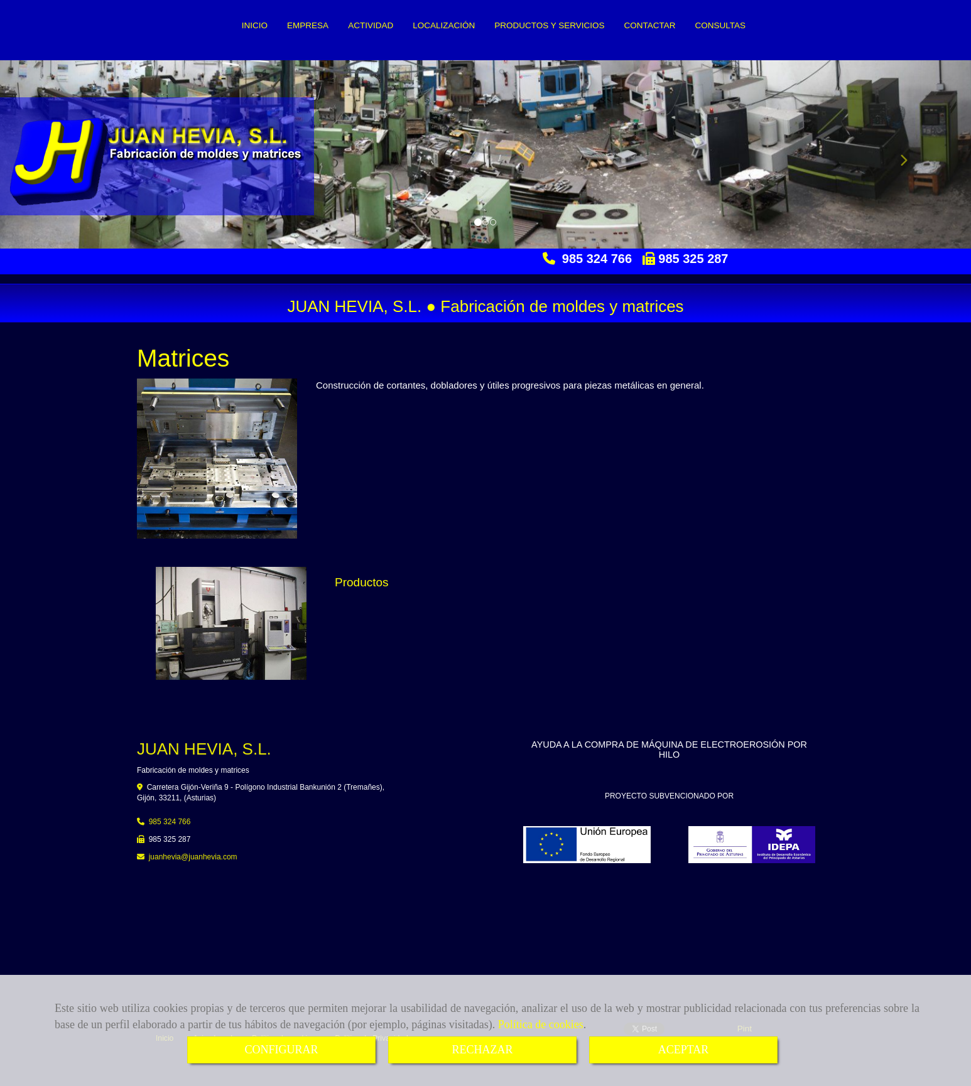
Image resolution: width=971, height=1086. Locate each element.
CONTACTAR (649, 25)
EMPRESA (307, 25)
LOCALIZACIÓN (444, 25)
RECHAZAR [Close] (482, 1049)
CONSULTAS (720, 25)
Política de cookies (540, 1024)
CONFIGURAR (281, 1049)
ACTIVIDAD (370, 25)
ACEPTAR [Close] (683, 1049)
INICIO (255, 25)
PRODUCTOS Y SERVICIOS (549, 25)
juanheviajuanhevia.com (193, 856)
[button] (898, 154)
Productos (362, 582)
